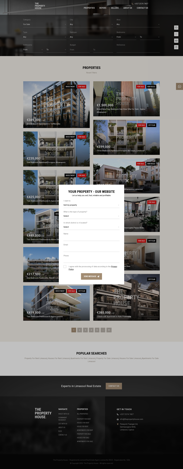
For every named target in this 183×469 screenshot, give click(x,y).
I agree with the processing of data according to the (93, 267)
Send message (91, 276)
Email (65, 245)
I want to (66, 201)
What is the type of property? (75, 212)
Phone (66, 256)
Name (65, 234)
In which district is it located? (75, 223)
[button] (91, 205)
